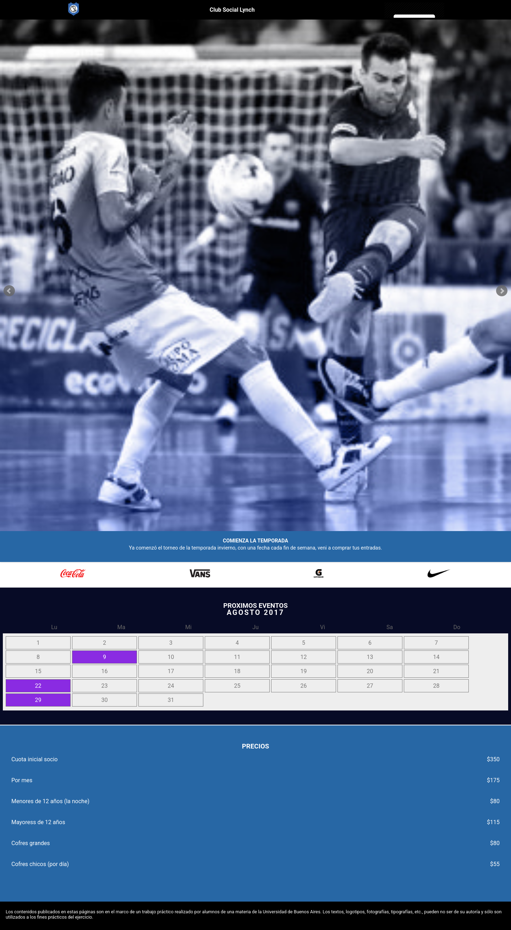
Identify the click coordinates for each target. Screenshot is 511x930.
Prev (9, 291)
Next (501, 291)
